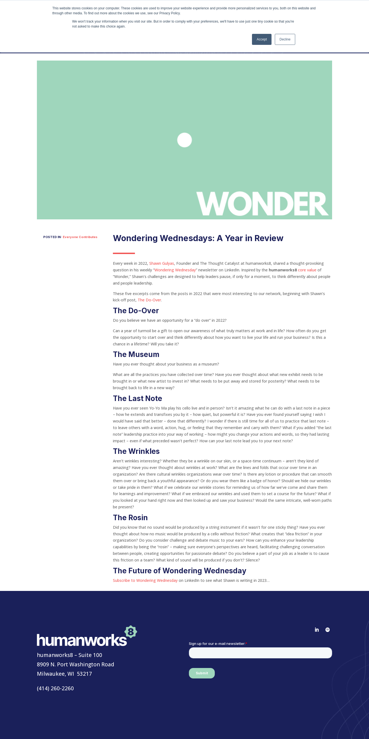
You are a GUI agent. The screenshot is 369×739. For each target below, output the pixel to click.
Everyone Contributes (80, 237)
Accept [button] (262, 39)
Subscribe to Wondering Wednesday (145, 580)
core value (307, 269)
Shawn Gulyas (161, 263)
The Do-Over (149, 299)
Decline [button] (285, 39)
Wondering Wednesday (175, 269)
